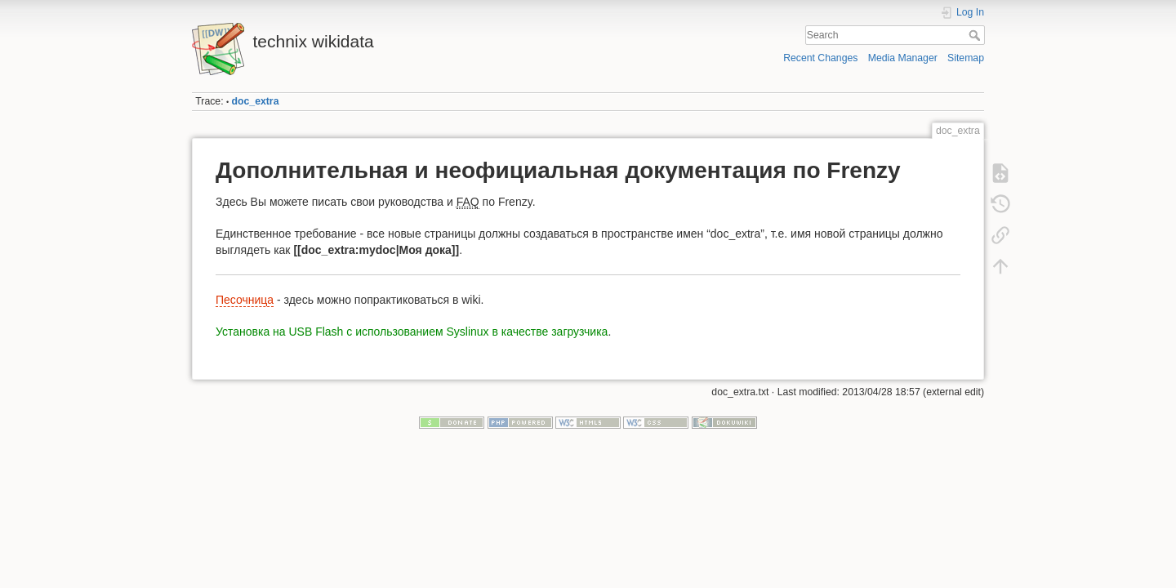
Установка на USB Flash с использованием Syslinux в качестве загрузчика (412, 331)
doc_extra (255, 101)
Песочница (245, 299)
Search (976, 35)
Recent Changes (820, 58)
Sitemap (965, 58)
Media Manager (903, 58)
